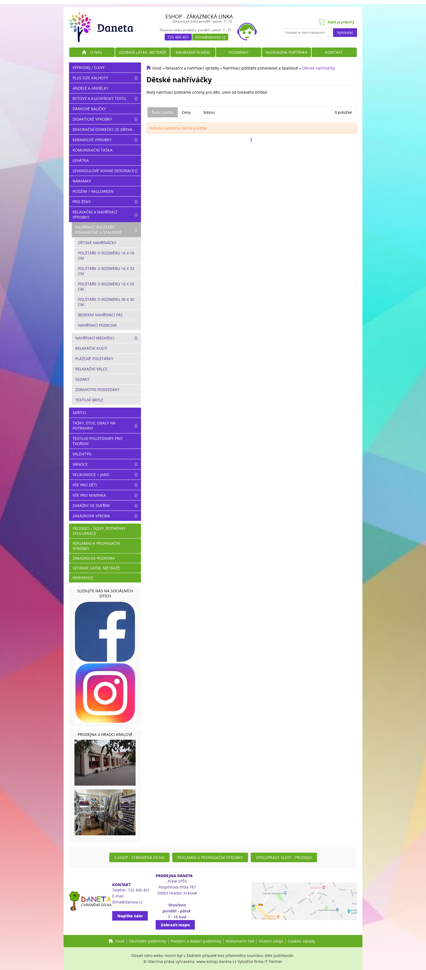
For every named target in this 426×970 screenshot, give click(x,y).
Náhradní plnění (193, 52)
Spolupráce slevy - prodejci (284, 857)
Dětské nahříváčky (318, 68)
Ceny (186, 112)
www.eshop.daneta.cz (216, 961)
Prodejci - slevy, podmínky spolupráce (99, 531)
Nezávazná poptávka (286, 52)
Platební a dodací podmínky (196, 941)
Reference (83, 577)
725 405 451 (178, 37)
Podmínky (238, 52)
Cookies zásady (301, 941)
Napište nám (130, 915)
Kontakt (334, 52)
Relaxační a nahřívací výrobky (192, 68)
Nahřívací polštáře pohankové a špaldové (260, 68)
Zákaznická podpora (94, 558)
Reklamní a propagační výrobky (96, 546)
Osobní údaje (271, 941)
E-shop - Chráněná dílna (139, 857)
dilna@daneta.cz (210, 37)
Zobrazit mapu (175, 924)
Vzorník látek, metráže (142, 52)
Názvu (209, 112)
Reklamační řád (240, 941)
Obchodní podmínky (147, 941)
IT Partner (274, 961)
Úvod (156, 68)
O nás (96, 52)
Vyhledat (345, 32)
